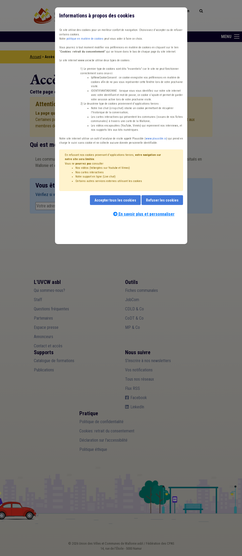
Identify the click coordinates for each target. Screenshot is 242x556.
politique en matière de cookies (84, 38)
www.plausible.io (155, 138)
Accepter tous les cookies (115, 200)
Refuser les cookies (162, 200)
